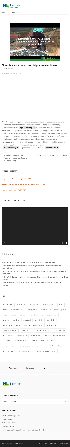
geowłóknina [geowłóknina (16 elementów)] (39, 320)
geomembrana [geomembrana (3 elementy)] (52, 315)
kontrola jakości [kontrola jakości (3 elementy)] (26, 330)
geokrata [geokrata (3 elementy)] (13, 315)
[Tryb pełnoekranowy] (66, 243)
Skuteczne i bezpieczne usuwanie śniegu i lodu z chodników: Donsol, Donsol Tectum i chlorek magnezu (33, 284)
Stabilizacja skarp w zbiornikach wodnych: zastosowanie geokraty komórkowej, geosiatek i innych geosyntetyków (34, 273)
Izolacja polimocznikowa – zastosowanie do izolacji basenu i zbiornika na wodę (15, 158)
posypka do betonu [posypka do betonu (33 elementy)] (26, 346)
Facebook (12, 368)
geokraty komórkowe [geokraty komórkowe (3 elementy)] (37, 315)
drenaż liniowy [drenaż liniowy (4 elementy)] (46, 310)
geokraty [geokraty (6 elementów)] (23, 315)
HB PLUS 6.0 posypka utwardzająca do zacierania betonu (25, 184)
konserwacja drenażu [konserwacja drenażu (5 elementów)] (10, 330)
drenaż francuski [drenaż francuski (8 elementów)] (16, 310)
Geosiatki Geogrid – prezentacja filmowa (52, 156)
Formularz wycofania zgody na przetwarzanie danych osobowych (25, 430)
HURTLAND (51, 148)
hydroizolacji (26, 128)
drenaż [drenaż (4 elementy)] (5, 310)
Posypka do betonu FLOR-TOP (14, 190)
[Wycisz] (62, 243)
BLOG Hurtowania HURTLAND (16, 443)
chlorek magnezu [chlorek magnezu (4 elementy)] (49, 304)
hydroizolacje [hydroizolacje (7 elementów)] (37, 325)
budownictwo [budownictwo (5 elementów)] (21, 304)
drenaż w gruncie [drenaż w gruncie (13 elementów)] (60, 310)
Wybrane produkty (10, 171)
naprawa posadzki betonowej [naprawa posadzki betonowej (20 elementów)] (55, 336)
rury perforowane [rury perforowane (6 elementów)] (42, 346)
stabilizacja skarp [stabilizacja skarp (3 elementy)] (9, 351)
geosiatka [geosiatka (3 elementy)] (6, 320)
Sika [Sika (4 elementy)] (53, 346)
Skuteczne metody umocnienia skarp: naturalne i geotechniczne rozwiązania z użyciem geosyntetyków (31, 267)
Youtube (30, 368)
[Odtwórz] (4, 243)
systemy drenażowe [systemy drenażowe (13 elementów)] (25, 351)
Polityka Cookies (7, 419)
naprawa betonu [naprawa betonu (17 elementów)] (36, 336)
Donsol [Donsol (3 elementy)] (61, 304)
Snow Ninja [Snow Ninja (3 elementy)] (62, 346)
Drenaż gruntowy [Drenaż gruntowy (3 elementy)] (31, 310)
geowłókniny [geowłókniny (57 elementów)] (51, 320)
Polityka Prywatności (9, 423)
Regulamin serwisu (8, 426)
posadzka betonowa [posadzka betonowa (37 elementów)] (9, 346)
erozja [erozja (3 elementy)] (5, 315)
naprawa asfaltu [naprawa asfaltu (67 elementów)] (21, 336)
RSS (46, 368)
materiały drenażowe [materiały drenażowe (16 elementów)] (58, 330)
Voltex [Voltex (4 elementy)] (54, 351)
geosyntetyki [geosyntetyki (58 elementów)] (27, 320)
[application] (35, 226)
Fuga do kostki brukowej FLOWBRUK (16, 179)
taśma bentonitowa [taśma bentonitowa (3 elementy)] (42, 351)
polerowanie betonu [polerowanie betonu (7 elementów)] (47, 341)
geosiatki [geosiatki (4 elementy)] (16, 320)
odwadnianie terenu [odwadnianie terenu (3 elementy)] (20, 341)
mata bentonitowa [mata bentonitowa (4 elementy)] (41, 330)
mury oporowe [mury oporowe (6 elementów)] (8, 336)
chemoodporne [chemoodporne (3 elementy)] (35, 304)
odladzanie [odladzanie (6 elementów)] (6, 341)
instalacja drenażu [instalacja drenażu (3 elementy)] (52, 325)
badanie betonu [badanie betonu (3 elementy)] (8, 304)
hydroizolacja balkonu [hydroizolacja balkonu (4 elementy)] (22, 325)
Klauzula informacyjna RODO (12, 416)
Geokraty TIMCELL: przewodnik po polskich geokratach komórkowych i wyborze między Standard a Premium (35, 278)
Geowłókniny (6, 73)
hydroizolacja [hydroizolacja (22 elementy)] (7, 325)
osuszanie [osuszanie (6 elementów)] (34, 341)
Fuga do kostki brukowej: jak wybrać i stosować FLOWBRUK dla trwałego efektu (28, 262)
